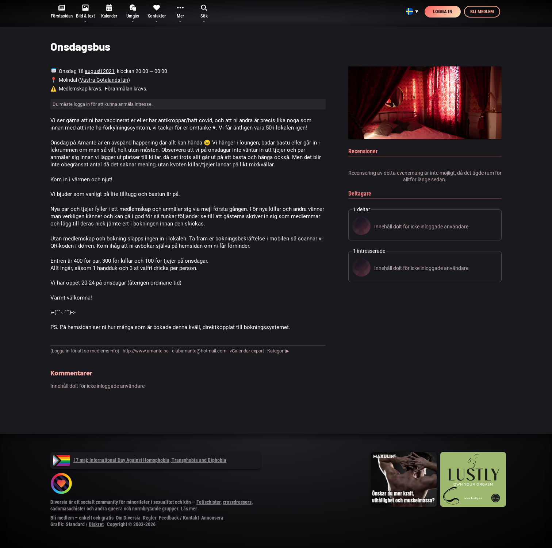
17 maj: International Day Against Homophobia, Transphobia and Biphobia (139, 460)
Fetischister (208, 502)
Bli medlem (482, 11)
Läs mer (189, 509)
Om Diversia (128, 518)
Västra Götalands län (104, 80)
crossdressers (237, 502)
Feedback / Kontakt (179, 518)
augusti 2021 (100, 71)
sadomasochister (67, 509)
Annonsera (212, 518)
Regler (150, 518)
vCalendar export (247, 351)
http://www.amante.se (146, 351)
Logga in (442, 11)
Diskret (96, 524)
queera (115, 509)
